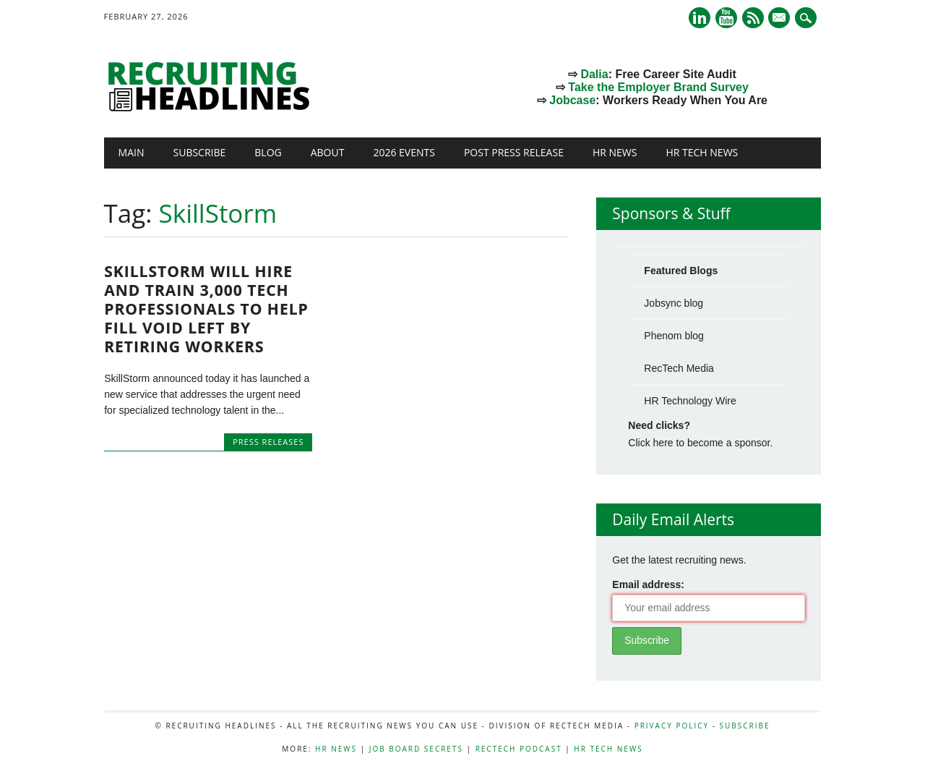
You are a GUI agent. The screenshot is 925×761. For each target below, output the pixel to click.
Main (132, 152)
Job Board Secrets (416, 749)
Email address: (648, 584)
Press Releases (268, 441)
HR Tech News (702, 152)
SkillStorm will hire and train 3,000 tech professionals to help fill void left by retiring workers (206, 309)
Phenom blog (674, 335)
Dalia (594, 74)
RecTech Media (679, 368)
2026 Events (404, 152)
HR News (615, 152)
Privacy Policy (671, 725)
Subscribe (199, 152)
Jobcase (572, 100)
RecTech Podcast (519, 749)
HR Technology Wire (690, 401)
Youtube (726, 17)
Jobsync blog (673, 303)
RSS (753, 17)
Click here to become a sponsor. (700, 442)
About (328, 152)
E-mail (781, 18)
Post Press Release (514, 152)
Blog (267, 152)
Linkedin (699, 17)
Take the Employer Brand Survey (658, 87)
